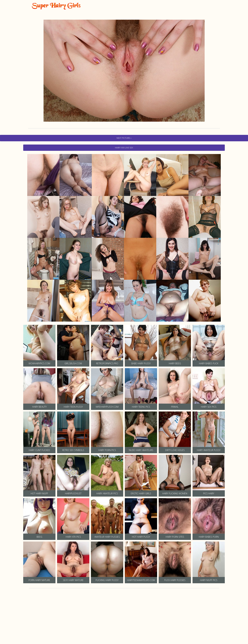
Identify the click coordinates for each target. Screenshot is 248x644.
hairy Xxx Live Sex (124, 147)
